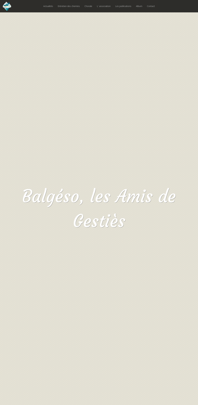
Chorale (88, 6)
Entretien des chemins (69, 6)
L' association (104, 6)
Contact (151, 6)
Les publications (123, 6)
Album (139, 6)
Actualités (48, 6)
